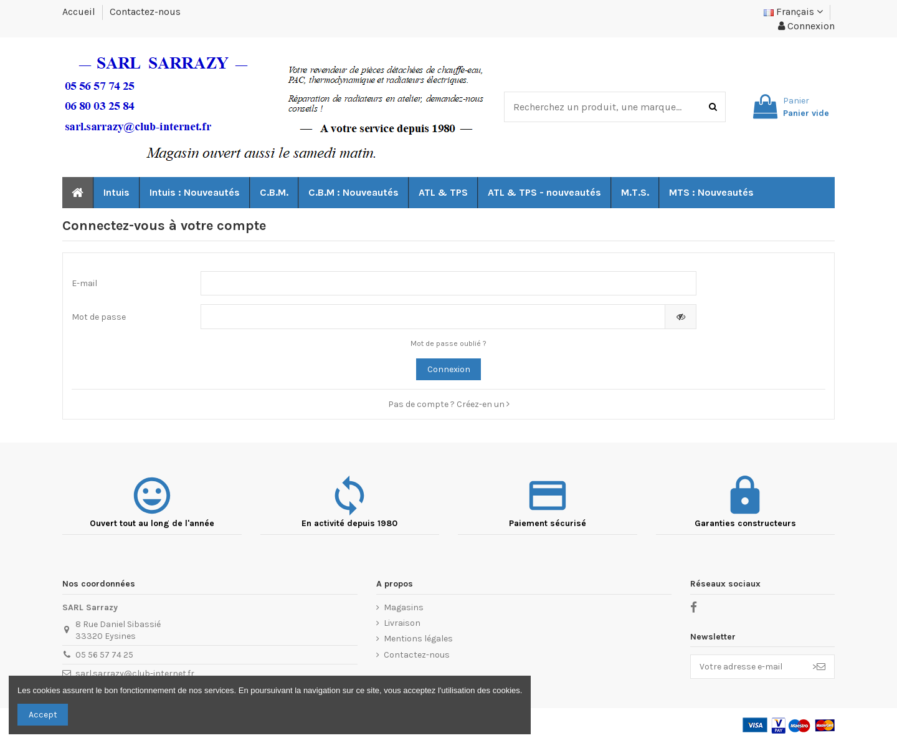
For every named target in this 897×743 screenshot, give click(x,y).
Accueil (80, 11)
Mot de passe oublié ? (448, 343)
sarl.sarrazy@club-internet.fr (134, 673)
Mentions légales (418, 638)
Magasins (404, 607)
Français (793, 11)
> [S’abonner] (818, 666)
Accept (43, 714)
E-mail (84, 283)
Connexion (448, 369)
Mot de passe (99, 317)
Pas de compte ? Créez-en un (449, 404)
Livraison (402, 623)
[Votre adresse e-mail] (747, 667)
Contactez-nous (145, 11)
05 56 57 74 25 (104, 655)
